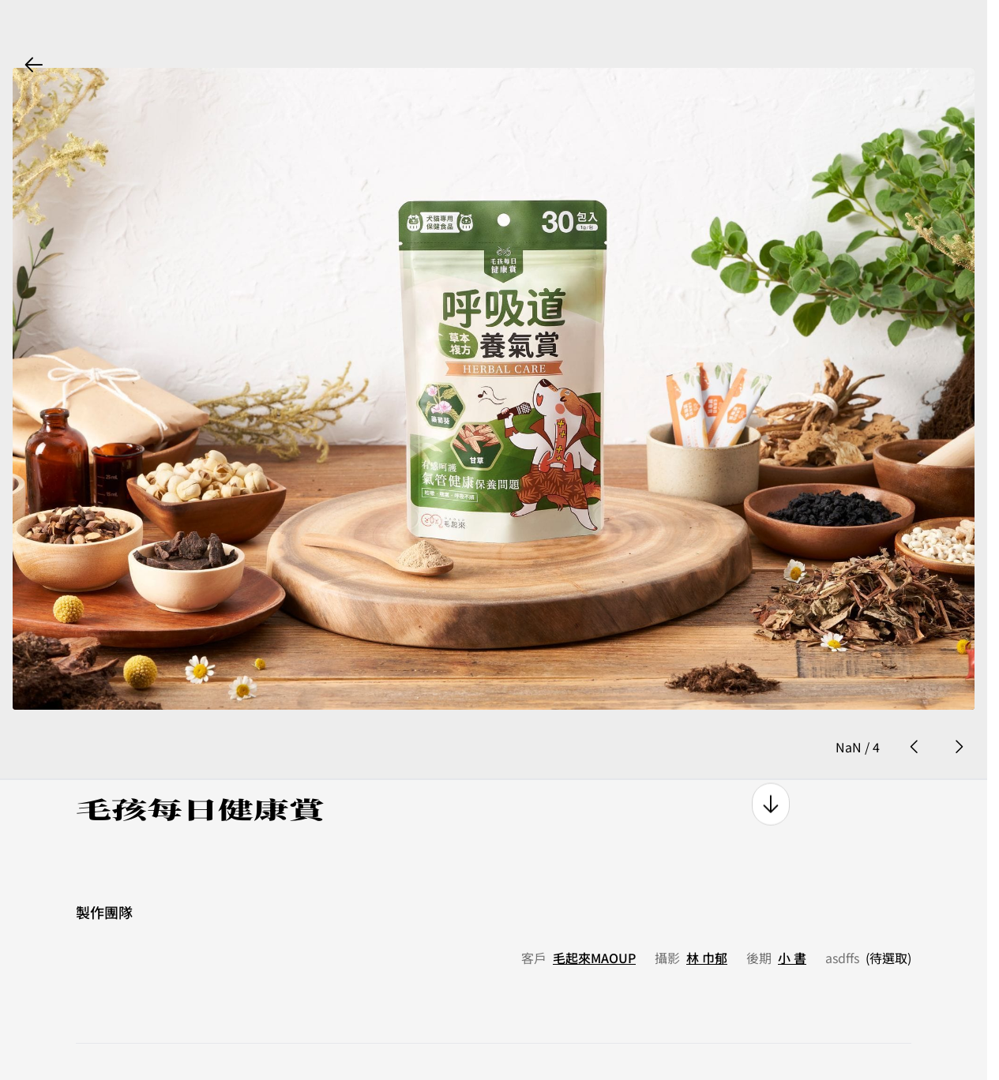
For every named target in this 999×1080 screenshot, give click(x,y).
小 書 (792, 921)
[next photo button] (959, 709)
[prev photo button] (914, 709)
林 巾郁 (706, 921)
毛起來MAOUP (594, 921)
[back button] (33, 65)
